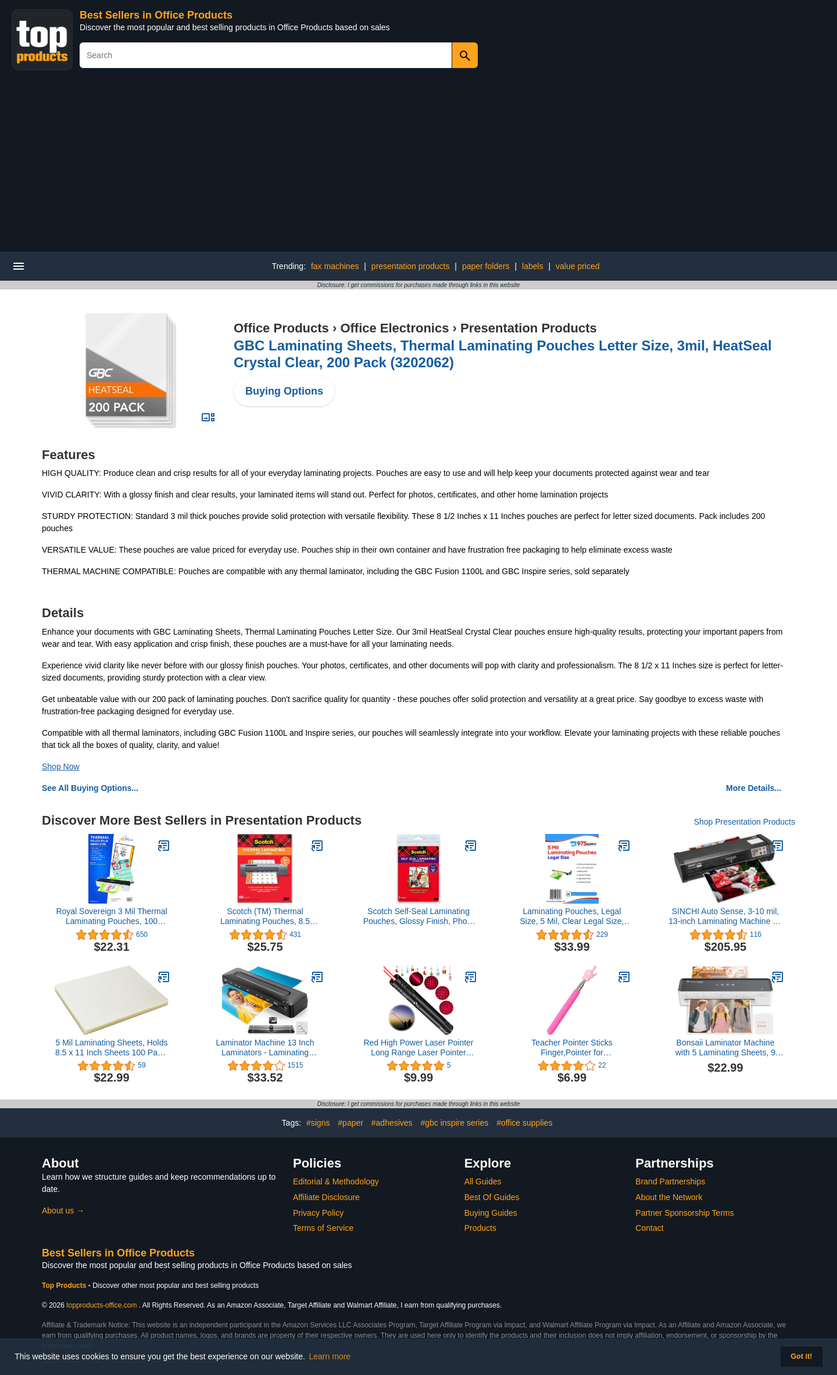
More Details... (753, 788)
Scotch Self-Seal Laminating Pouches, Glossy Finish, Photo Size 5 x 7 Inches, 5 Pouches (418, 916)
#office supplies (524, 1122)
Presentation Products (528, 328)
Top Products (65, 1285)
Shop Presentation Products (744, 821)
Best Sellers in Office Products (156, 15)
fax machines (335, 266)
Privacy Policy (318, 1213)
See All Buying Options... (90, 788)
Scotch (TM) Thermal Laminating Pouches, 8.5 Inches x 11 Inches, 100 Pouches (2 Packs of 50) (265, 916)
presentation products (410, 266)
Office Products (281, 328)
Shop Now (61, 766)
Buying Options (284, 391)
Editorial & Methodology (336, 1181)
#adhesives (392, 1122)
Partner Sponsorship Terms (684, 1213)
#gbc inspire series (455, 1122)
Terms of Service (323, 1228)
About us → (63, 1210)
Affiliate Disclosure (326, 1197)
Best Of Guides (492, 1197)
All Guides (483, 1181)
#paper (350, 1122)
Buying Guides (490, 1213)
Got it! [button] (801, 1356)
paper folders (486, 266)
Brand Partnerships (670, 1181)
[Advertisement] (418, 164)
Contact (649, 1228)
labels (532, 266)
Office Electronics (394, 328)
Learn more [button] (330, 1356)
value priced (578, 266)
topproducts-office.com (101, 1305)
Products (480, 1228)
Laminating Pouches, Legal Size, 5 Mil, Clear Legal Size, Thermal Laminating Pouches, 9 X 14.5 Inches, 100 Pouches (572, 916)
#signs (318, 1122)
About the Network (668, 1197)
